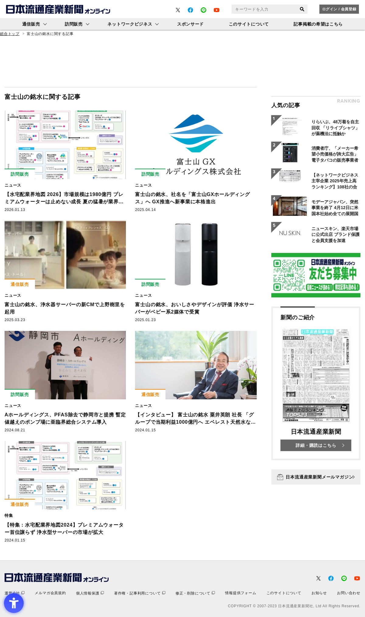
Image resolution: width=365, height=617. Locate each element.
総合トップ (9, 34)
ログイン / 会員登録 (339, 9)
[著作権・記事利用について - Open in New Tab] (139, 593)
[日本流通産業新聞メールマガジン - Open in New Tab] (315, 477)
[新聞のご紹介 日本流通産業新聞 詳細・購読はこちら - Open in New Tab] (315, 383)
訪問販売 (74, 24)
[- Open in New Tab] (178, 10)
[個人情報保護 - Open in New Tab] (90, 593)
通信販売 (31, 24)
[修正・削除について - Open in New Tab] (195, 593)
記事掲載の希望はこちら (318, 24)
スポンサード (190, 24)
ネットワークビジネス (129, 24)
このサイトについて (249, 24)
